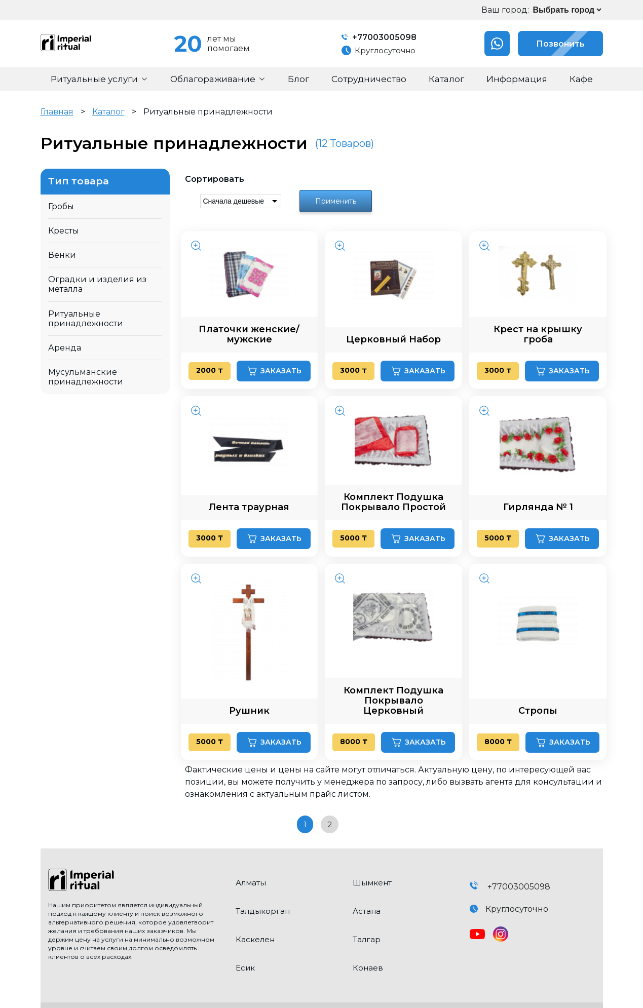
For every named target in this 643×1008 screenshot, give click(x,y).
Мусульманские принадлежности (85, 376)
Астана (367, 911)
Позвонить (551, 43)
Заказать (273, 371)
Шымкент (372, 882)
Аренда (64, 348)
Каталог (108, 112)
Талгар (367, 939)
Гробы (61, 206)
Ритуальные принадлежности (85, 318)
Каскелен (255, 939)
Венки (62, 255)
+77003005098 (379, 37)
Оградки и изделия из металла (97, 284)
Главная (57, 112)
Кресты (63, 231)
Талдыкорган (263, 911)
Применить (335, 201)
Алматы (251, 882)
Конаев (368, 968)
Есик (245, 968)
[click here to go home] (134, 881)
